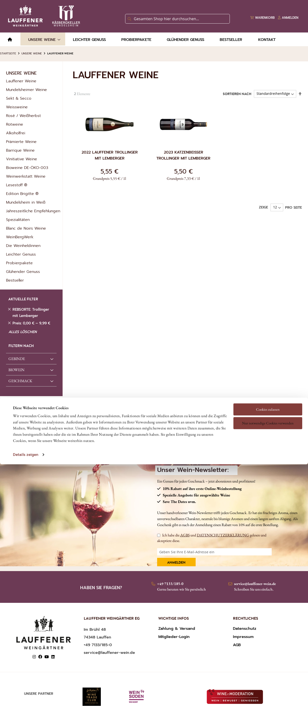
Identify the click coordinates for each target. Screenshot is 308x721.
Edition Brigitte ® (22, 194)
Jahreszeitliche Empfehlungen (33, 211)
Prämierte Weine (21, 142)
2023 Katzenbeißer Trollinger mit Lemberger (183, 155)
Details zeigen (25, 414)
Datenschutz (244, 628)
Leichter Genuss (21, 254)
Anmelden (176, 563)
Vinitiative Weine (21, 159)
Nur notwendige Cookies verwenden (268, 382)
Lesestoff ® (16, 185)
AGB (237, 645)
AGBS (185, 535)
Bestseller (15, 280)
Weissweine (17, 107)
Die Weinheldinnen (23, 246)
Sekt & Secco (18, 98)
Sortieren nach (237, 94)
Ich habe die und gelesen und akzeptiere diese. (211, 538)
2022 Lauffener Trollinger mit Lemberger (110, 155)
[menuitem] (10, 39)
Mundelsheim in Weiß (25, 202)
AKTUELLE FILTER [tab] (23, 300)
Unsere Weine (31, 53)
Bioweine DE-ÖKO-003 (27, 168)
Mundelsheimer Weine (26, 90)
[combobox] (177, 19)
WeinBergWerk (19, 237)
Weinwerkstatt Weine (25, 176)
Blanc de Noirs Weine (26, 228)
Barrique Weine (20, 150)
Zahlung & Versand (176, 628)
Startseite (8, 53)
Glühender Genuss (23, 272)
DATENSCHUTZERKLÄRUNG (223, 535)
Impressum (243, 637)
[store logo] (43, 15)
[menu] (154, 39)
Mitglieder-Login (174, 637)
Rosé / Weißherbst (23, 116)
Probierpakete (19, 263)
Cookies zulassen (268, 368)
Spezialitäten (18, 220)
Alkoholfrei (15, 133)
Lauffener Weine (21, 81)
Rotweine (14, 124)
